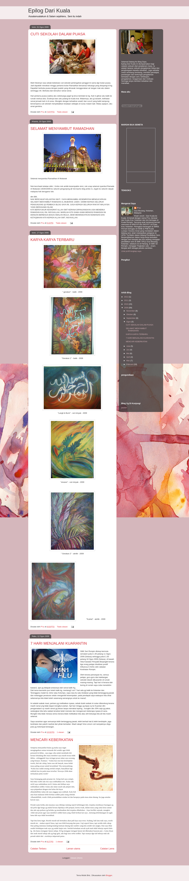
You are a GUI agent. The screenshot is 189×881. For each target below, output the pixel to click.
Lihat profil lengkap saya (131, 251)
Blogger (109, 875)
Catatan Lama (107, 848)
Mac (128, 360)
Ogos (128, 322)
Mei (128, 353)
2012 (126, 297)
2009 (126, 308)
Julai (128, 346)
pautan (124, 408)
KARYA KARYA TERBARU (52, 240)
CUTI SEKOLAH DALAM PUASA (57, 34)
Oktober (130, 314)
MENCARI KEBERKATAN (51, 740)
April (128, 357)
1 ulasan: (61, 732)
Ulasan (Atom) (76, 858)
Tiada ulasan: (62, 112)
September (131, 318)
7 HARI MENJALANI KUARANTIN (58, 643)
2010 (126, 304)
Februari (130, 364)
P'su (139, 208)
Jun (128, 350)
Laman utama (73, 848)
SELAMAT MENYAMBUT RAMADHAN (62, 128)
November (131, 311)
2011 (126, 300)
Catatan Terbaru (38, 848)
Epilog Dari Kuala (49, 11)
